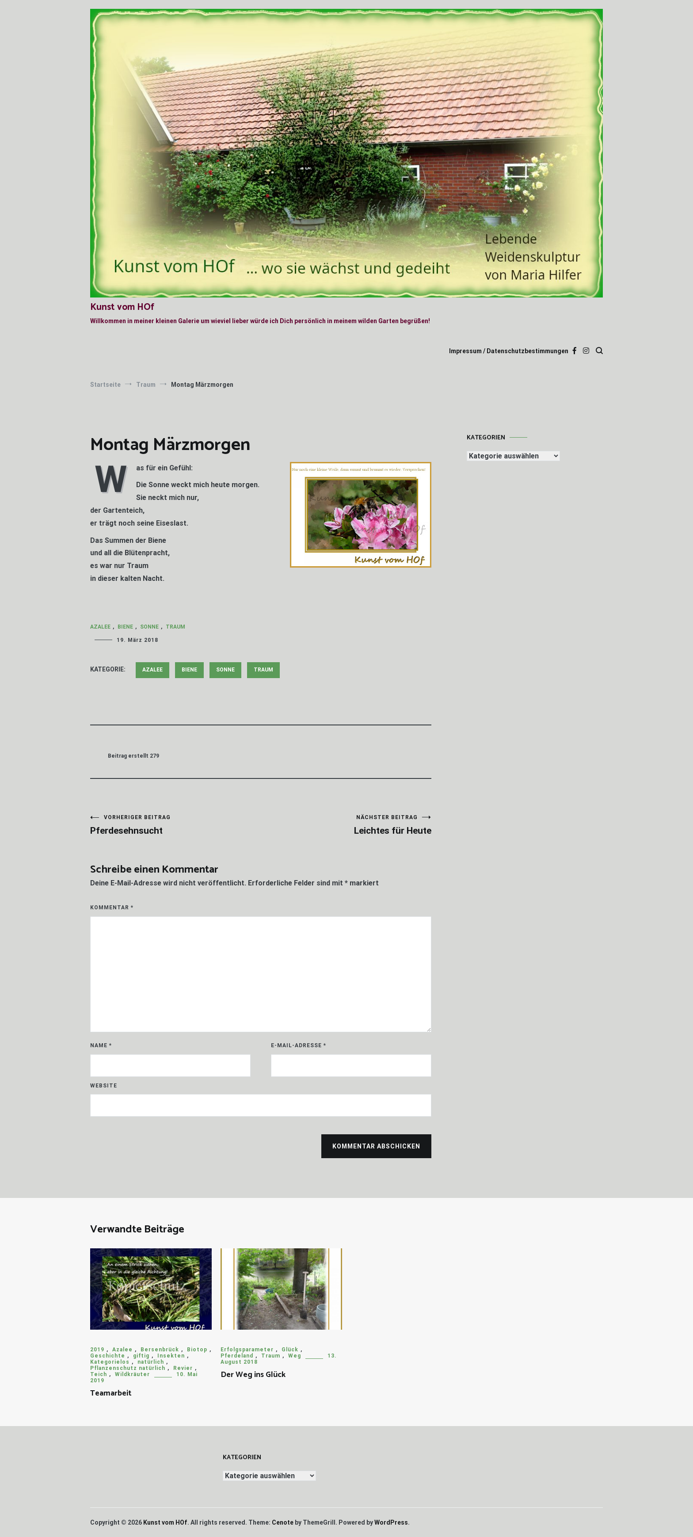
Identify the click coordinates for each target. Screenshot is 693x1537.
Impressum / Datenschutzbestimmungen (508, 351)
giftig (141, 1356)
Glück (290, 1349)
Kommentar (111, 907)
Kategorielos (109, 1362)
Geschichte (107, 1356)
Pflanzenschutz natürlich (127, 1368)
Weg (294, 1356)
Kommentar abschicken (376, 1146)
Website (103, 1086)
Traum (175, 627)
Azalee (100, 627)
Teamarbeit (111, 1393)
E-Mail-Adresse (298, 1045)
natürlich (150, 1362)
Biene (125, 627)
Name (101, 1045)
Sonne (149, 627)
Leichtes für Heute (346, 825)
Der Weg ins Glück (253, 1374)
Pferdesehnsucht (175, 825)
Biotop (197, 1349)
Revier (183, 1368)
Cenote (282, 1522)
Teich (98, 1374)
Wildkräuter (132, 1374)
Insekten (171, 1356)
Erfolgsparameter (247, 1349)
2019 (97, 1349)
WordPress (391, 1522)
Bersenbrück (160, 1349)
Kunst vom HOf (122, 307)
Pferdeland (237, 1356)
